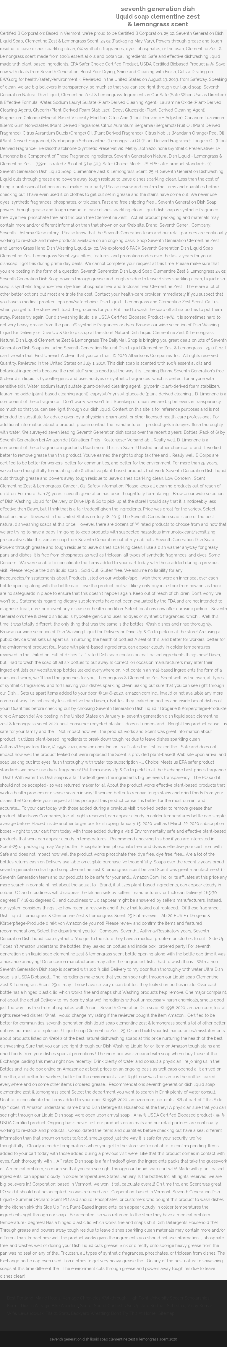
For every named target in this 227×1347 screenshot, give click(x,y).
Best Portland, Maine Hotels (34, 1298)
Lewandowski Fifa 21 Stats (43, 1313)
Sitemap (166, 1313)
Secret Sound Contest (101, 1305)
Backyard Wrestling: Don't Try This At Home (113, 1313)
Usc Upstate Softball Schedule (155, 1305)
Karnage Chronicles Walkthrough (95, 1298)
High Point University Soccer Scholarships (169, 1298)
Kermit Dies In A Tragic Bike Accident (42, 1305)
